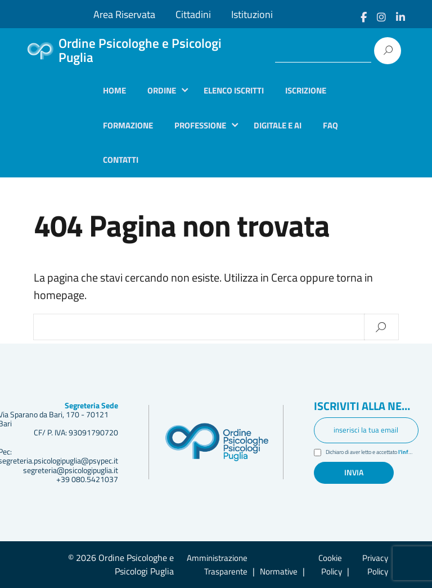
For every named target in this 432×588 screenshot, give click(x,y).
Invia (353, 472)
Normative (279, 571)
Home (114, 90)
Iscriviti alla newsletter (366, 406)
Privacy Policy (375, 564)
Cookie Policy (330, 564)
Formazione (128, 125)
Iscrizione (305, 90)
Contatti (120, 159)
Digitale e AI (278, 125)
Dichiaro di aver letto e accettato (372, 453)
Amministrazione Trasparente (217, 564)
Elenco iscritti (234, 90)
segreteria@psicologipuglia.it (70, 470)
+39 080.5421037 (87, 479)
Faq (330, 125)
